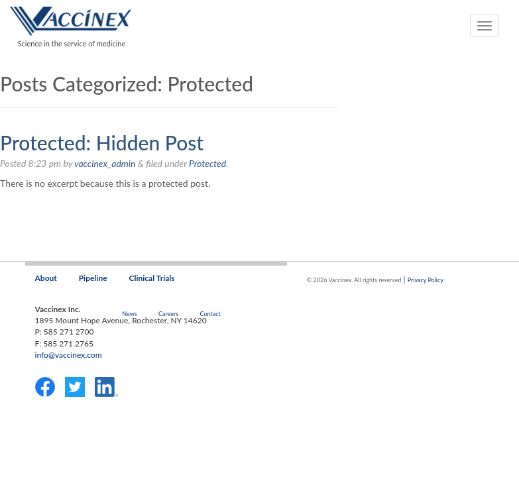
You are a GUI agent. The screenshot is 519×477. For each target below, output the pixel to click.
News (129, 313)
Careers (168, 313)
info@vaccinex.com (68, 355)
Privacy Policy (425, 280)
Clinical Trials (152, 278)
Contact (210, 313)
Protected (207, 163)
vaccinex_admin (104, 163)
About (46, 278)
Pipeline (93, 278)
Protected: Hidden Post (101, 142)
